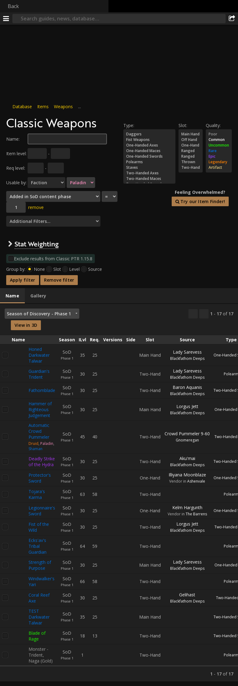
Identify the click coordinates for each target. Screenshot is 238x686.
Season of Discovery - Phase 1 (39, 314)
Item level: (16, 153)
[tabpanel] (119, 492)
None (39, 269)
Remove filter (59, 280)
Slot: (182, 125)
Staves (149, 167)
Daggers (149, 134)
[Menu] (6, 18)
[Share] (232, 18)
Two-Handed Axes (149, 173)
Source (95, 269)
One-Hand (191, 145)
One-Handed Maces (149, 151)
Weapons (63, 106)
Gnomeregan (187, 440)
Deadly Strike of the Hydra (42, 461)
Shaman (35, 448)
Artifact (219, 167)
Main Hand (191, 134)
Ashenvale (196, 481)
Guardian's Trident (39, 374)
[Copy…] (193, 313)
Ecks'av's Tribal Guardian (37, 546)
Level (74, 269)
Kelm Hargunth (187, 507)
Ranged (191, 151)
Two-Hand (191, 167)
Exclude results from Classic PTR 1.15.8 (53, 259)
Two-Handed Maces (149, 178)
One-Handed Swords (149, 156)
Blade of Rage (37, 636)
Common (219, 140)
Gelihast (187, 595)
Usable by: (16, 182)
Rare (219, 151)
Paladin (46, 443)
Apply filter (22, 280)
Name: (13, 139)
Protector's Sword (40, 478)
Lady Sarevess (187, 352)
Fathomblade (42, 390)
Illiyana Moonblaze (187, 475)
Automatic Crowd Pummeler (39, 431)
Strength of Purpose (40, 565)
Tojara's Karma (37, 494)
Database (22, 106)
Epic (219, 156)
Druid (33, 443)
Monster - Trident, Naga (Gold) (41, 655)
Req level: (15, 168)
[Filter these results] (204, 313)
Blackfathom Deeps (187, 358)
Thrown (191, 162)
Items (43, 106)
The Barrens (196, 514)
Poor (219, 134)
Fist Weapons (149, 140)
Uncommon (219, 145)
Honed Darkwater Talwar (39, 355)
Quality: (213, 125)
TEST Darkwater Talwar (39, 617)
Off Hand (191, 140)
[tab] (12, 296)
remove (36, 207)
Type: (128, 125)
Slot (57, 269)
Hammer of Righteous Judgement (40, 409)
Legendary (219, 162)
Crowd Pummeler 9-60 (187, 434)
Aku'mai (187, 458)
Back (13, 6)
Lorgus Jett (187, 406)
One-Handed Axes (149, 145)
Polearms (149, 162)
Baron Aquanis (187, 387)
